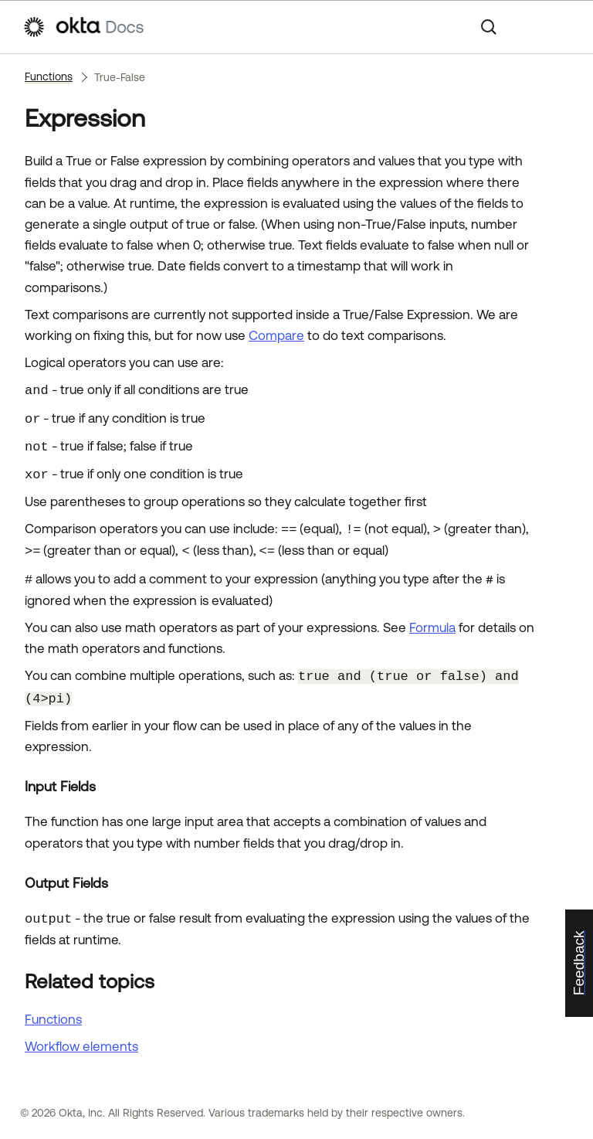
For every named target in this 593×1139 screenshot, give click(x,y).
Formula (432, 627)
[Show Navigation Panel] (563, 27)
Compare (276, 335)
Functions (49, 76)
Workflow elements (81, 1046)
